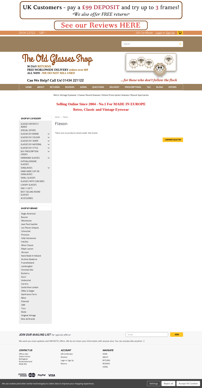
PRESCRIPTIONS (133, 87)
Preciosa (25, 235)
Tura (23, 308)
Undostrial (26, 280)
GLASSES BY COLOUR (30, 137)
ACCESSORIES (27, 198)
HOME (29, 87)
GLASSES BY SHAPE (29, 141)
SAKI (23, 305)
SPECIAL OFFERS (28, 130)
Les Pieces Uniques (30, 227)
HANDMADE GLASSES (30, 158)
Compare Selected (173, 140)
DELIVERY (114, 87)
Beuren (24, 217)
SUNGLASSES (26, 168)
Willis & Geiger (28, 291)
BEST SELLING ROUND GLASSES (30, 193)
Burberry (25, 273)
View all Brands (28, 319)
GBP (42, 33)
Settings (153, 383)
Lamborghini (26, 266)
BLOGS (159, 87)
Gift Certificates (67, 354)
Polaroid (25, 301)
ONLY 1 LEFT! (26, 188)
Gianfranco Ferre (29, 294)
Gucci (23, 277)
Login (159, 33)
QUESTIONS (98, 87)
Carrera (24, 284)
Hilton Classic (27, 245)
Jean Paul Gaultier (29, 224)
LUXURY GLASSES (29, 185)
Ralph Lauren (27, 249)
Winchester (26, 220)
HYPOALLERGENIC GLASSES (29, 163)
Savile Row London (29, 287)
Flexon (65, 117)
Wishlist (64, 357)
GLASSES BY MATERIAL (31, 144)
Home (57, 117)
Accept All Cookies (188, 383)
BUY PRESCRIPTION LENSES (29, 153)
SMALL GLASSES (28, 178)
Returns (64, 364)
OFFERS (172, 87)
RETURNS (55, 87)
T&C (149, 87)
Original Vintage (28, 315)
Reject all (168, 383)
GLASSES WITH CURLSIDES (32, 181)
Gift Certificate (144, 33)
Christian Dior (27, 270)
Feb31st (24, 242)
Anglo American (28, 213)
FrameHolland (27, 263)
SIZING (83, 87)
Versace (25, 252)
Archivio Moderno (29, 259)
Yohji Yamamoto (28, 238)
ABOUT (40, 87)
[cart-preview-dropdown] (179, 33)
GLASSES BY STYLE (29, 148)
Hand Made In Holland (31, 256)
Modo (23, 312)
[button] (101, 10)
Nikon (23, 298)
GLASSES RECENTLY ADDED (30, 125)
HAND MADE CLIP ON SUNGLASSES (30, 173)
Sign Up (170, 33)
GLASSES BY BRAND (30, 134)
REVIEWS (69, 87)
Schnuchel (25, 231)
